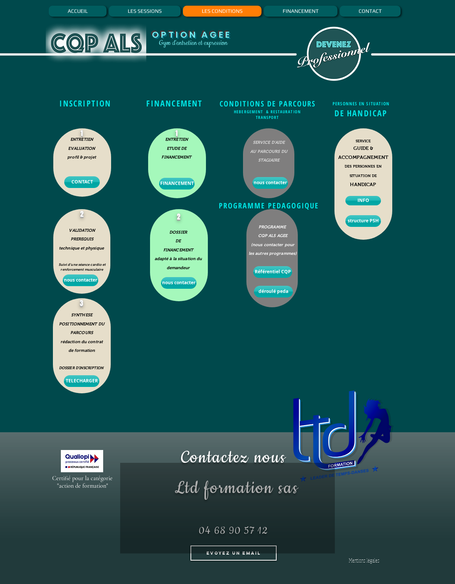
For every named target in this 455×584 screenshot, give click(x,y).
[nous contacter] (80, 280)
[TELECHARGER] (81, 381)
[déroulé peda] (273, 291)
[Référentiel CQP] (272, 272)
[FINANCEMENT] (177, 184)
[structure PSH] (363, 221)
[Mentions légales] (364, 560)
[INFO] (363, 200)
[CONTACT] (82, 182)
